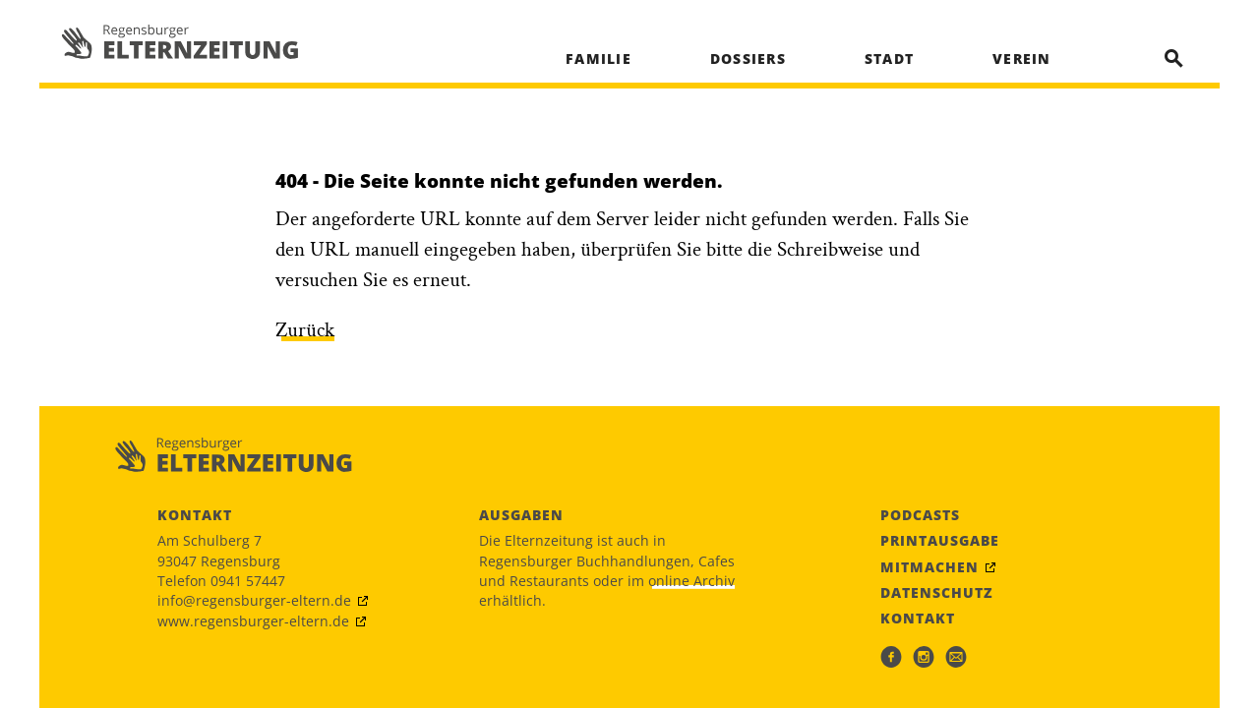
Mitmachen (929, 567)
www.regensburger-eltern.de (253, 621)
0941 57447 (247, 580)
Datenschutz (936, 593)
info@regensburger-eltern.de (254, 600)
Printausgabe (939, 541)
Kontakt (917, 618)
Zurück (304, 330)
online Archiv (691, 580)
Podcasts (920, 515)
